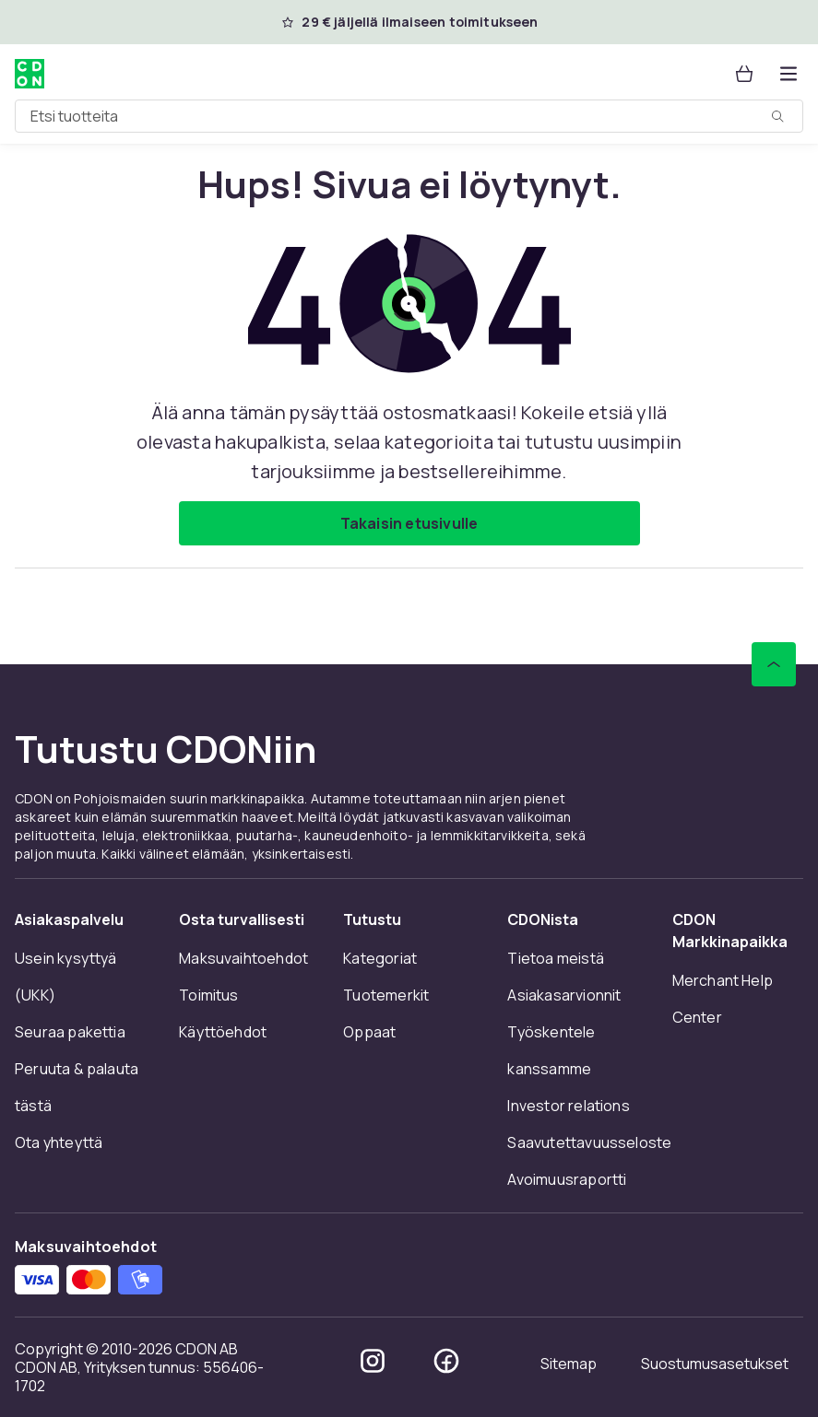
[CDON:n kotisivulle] (29, 74)
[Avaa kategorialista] (788, 74)
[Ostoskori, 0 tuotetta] (744, 74)
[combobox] (409, 116)
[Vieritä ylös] (774, 664)
